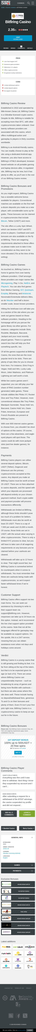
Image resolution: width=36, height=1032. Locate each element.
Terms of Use (19, 988)
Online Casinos (11, 7)
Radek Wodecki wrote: (9, 794)
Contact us (8, 988)
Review (6, 48)
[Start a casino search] (28, 3)
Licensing (6, 851)
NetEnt (27, 283)
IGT (22, 290)
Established (6, 842)
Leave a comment (27, 814)
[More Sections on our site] (33, 3)
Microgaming (6, 283)
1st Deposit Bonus (18, 740)
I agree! (29, 1030)
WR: (11, 748)
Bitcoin (4, 221)
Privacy (28, 988)
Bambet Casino (9, 828)
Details (29, 48)
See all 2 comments (8, 814)
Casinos (20, 3)
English (5, 858)
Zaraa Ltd (6, 848)
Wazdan (10, 300)
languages (6, 856)
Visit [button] (18, 38)
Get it (18, 752)
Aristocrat (26, 293)
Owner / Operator (8, 846)
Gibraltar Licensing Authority (11, 853)
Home (2, 7)
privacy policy (21, 1030)
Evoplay (4, 293)
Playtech (5, 286)
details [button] (24, 748)
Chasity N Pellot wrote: (10, 775)
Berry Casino (28, 828)
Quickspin (29, 290)
